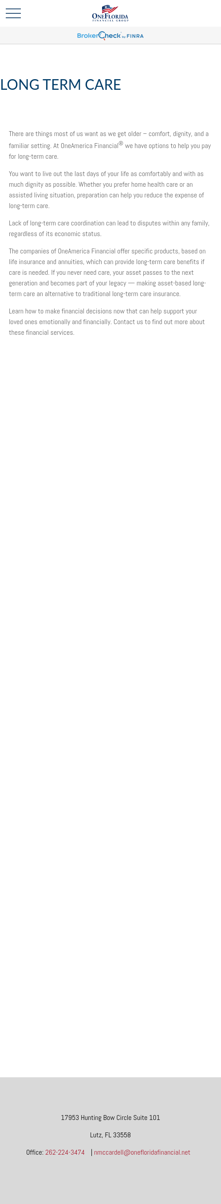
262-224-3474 (65, 1152)
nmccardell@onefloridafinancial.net (142, 1152)
